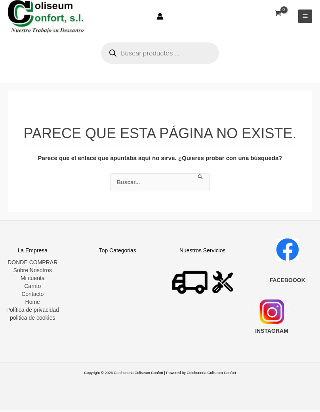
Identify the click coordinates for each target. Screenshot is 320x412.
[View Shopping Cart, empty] (278, 14)
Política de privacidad (32, 312)
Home (32, 304)
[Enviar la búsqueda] (201, 179)
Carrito (32, 288)
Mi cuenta (33, 280)
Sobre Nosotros (32, 272)
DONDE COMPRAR (32, 264)
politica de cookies (32, 320)
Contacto (32, 296)
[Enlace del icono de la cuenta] (160, 17)
